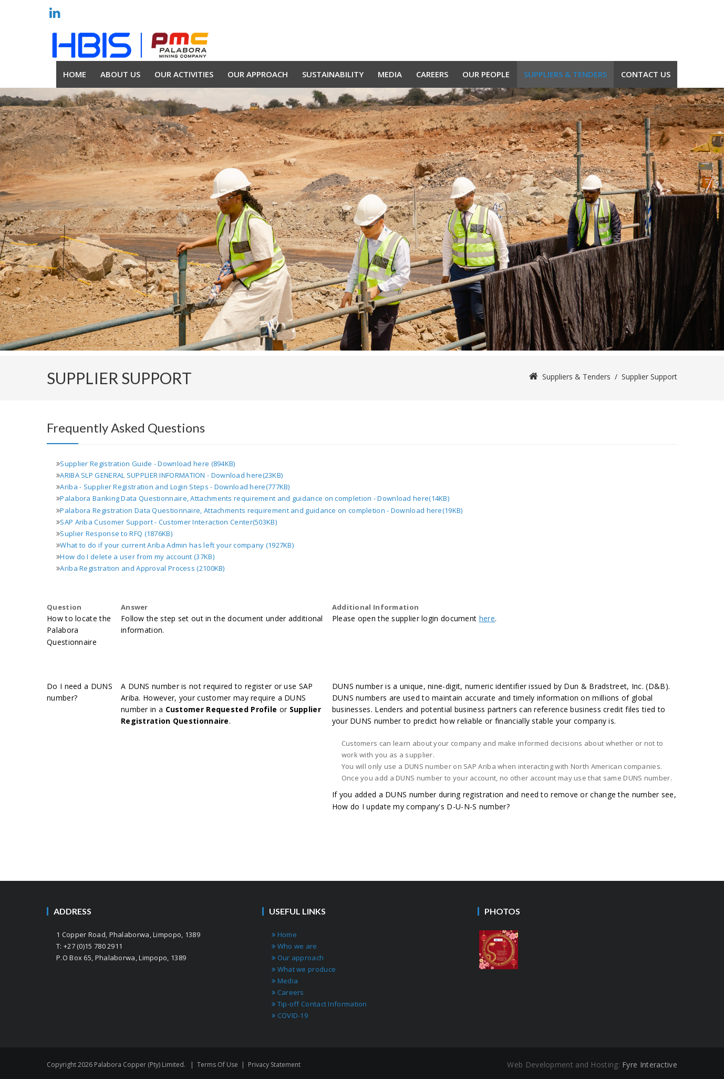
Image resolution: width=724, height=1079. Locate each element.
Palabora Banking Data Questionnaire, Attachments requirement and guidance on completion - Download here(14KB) (254, 498)
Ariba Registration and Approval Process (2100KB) (142, 568)
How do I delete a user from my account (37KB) (137, 556)
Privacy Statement (274, 1064)
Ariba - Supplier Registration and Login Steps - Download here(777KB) (174, 486)
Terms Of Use (217, 1064)
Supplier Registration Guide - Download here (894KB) (147, 463)
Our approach (298, 957)
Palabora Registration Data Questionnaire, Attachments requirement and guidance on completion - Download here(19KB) (261, 510)
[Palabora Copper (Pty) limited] (130, 45)
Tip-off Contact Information (319, 1004)
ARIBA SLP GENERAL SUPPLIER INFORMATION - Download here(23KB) (171, 475)
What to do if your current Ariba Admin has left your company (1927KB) (177, 545)
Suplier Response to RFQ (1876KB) (116, 533)
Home (284, 934)
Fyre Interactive (649, 1065)
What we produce (304, 969)
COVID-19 (290, 1015)
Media (285, 980)
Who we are (294, 946)
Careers (288, 992)
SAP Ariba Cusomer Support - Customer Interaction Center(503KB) (168, 522)
